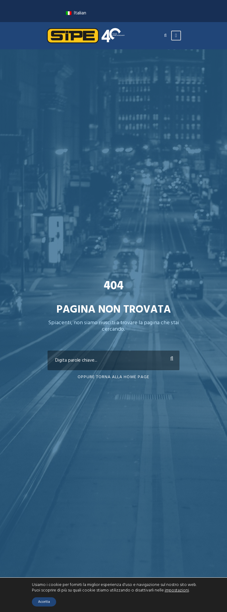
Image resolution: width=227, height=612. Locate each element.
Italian (76, 13)
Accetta (44, 602)
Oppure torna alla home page (113, 377)
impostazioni (177, 590)
